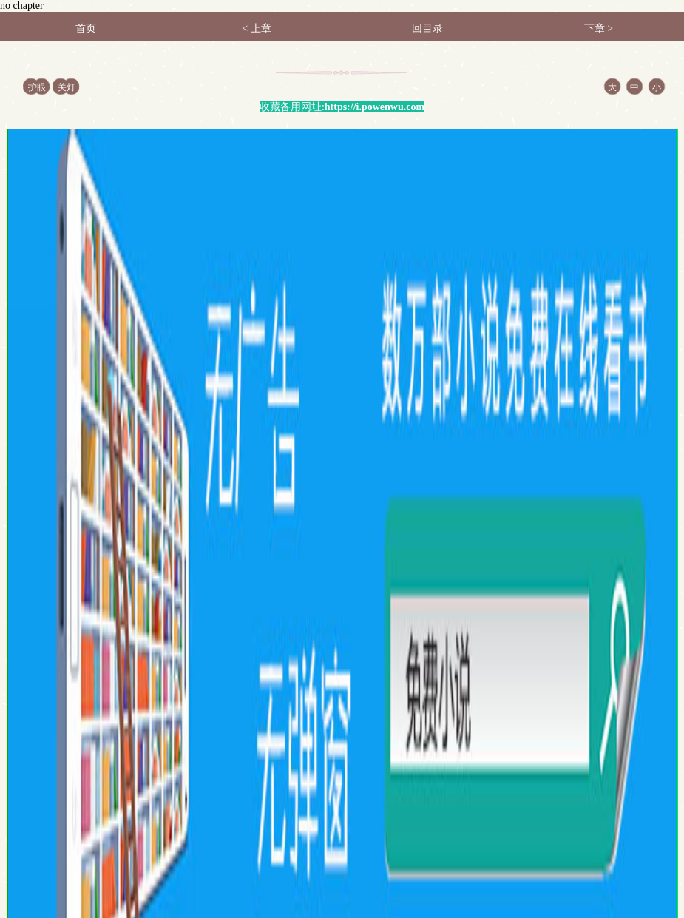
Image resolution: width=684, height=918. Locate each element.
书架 (57, 784)
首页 (85, 28)
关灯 (66, 87)
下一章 (593, 686)
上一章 (91, 686)
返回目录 (258, 686)
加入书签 (426, 686)
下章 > (598, 28)
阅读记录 (102, 784)
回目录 (427, 28)
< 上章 (256, 28)
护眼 (37, 87)
